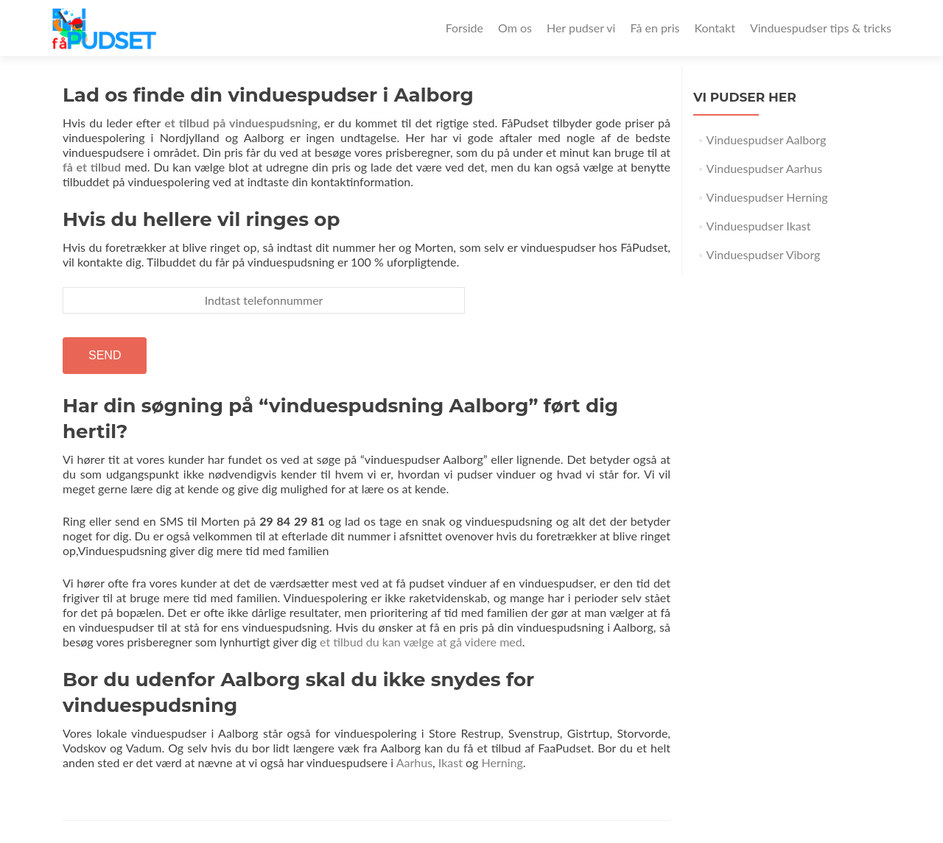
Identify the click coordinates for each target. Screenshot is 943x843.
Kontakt (714, 28)
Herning (501, 762)
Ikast (450, 762)
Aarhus (414, 762)
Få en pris (654, 28)
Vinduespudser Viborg (764, 254)
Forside (464, 28)
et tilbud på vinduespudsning (241, 123)
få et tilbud (92, 167)
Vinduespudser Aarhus (765, 168)
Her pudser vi (581, 28)
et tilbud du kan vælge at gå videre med (421, 642)
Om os (515, 28)
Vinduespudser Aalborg (767, 140)
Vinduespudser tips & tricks (820, 28)
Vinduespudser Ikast (759, 226)
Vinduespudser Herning (767, 197)
